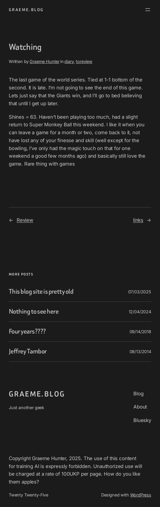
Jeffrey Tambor (28, 351)
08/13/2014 (140, 351)
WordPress (141, 494)
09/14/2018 (140, 331)
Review (25, 220)
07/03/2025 (139, 291)
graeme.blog (26, 10)
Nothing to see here (34, 312)
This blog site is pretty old (41, 292)
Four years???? (27, 332)
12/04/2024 (140, 311)
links (138, 220)
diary (68, 61)
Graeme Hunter (44, 61)
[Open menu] (147, 9)
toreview (84, 61)
